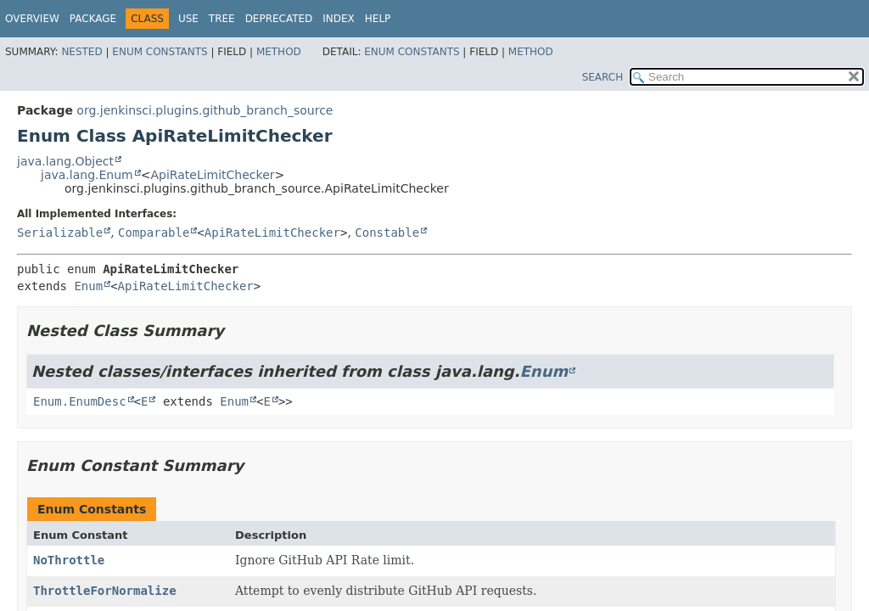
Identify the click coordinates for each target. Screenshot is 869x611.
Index (338, 19)
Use (188, 19)
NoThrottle (68, 560)
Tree (222, 19)
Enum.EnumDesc (79, 401)
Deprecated (279, 19)
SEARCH (603, 77)
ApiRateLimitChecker (212, 175)
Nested (81, 52)
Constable (387, 232)
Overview (32, 19)
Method (278, 52)
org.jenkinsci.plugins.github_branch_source (204, 110)
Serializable (60, 232)
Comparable (153, 232)
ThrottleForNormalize (105, 590)
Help (378, 19)
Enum (88, 286)
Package (93, 19)
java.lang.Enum (87, 175)
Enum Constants (159, 52)
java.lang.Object (65, 161)
